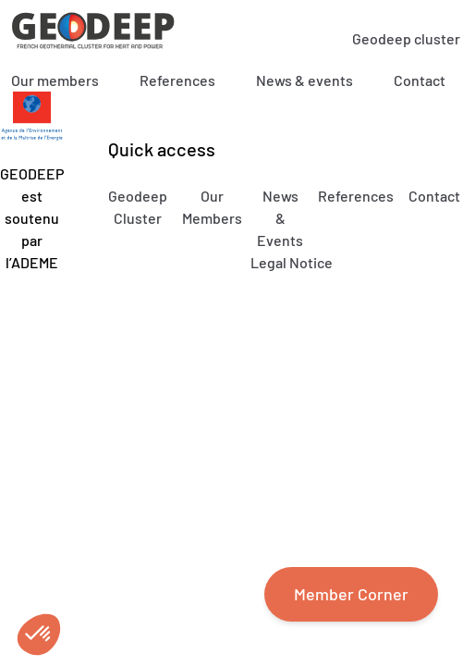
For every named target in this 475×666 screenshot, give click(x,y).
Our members (55, 80)
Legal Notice (291, 262)
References (177, 80)
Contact (419, 80)
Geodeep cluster (406, 38)
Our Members (212, 207)
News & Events (280, 218)
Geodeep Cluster (137, 207)
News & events (304, 80)
